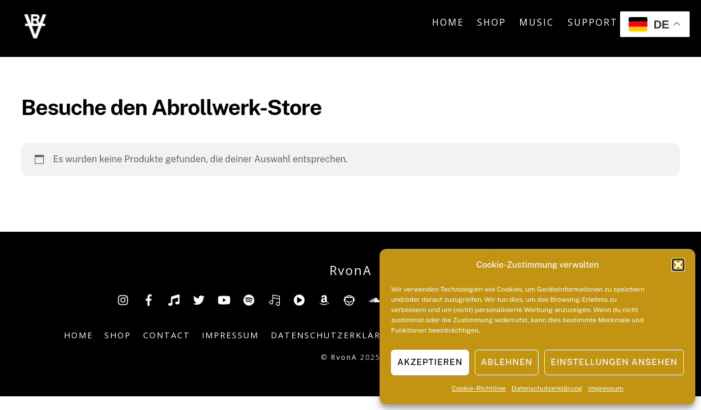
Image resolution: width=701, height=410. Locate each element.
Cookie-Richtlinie (479, 388)
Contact (166, 335)
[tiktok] (173, 298)
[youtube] (224, 298)
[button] (678, 264)
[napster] (349, 298)
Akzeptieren (429, 362)
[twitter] (199, 298)
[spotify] (249, 298)
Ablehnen (507, 362)
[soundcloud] (374, 298)
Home (448, 22)
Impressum (605, 388)
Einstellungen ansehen (614, 362)
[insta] (123, 298)
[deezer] (274, 298)
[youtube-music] (299, 298)
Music (536, 22)
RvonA (344, 357)
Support (593, 22)
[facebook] (148, 298)
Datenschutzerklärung (547, 388)
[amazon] (324, 298)
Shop (491, 22)
